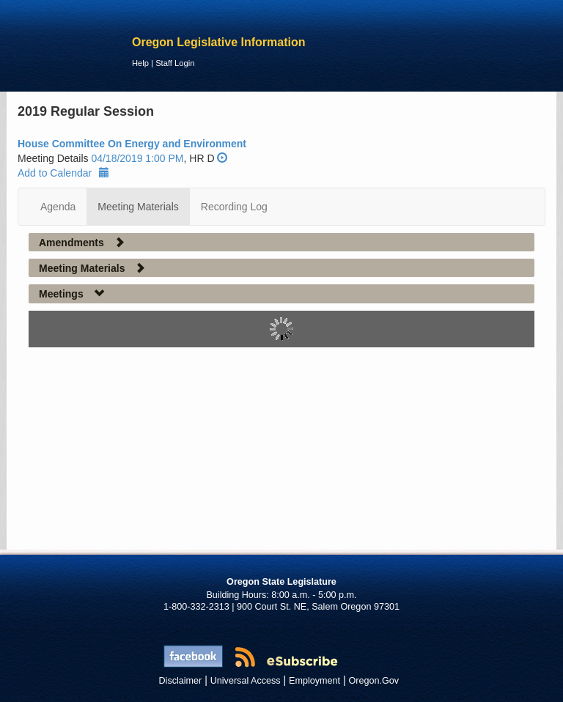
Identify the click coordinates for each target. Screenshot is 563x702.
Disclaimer (180, 681)
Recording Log (234, 207)
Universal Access (245, 681)
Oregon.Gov (373, 681)
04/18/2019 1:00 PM (137, 158)
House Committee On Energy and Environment (132, 143)
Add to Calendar (63, 173)
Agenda (58, 207)
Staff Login (174, 63)
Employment (314, 681)
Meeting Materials (138, 207)
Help (140, 63)
